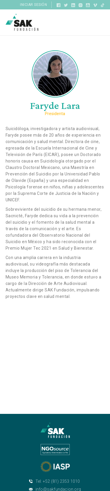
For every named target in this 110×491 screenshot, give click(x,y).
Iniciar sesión (33, 4)
